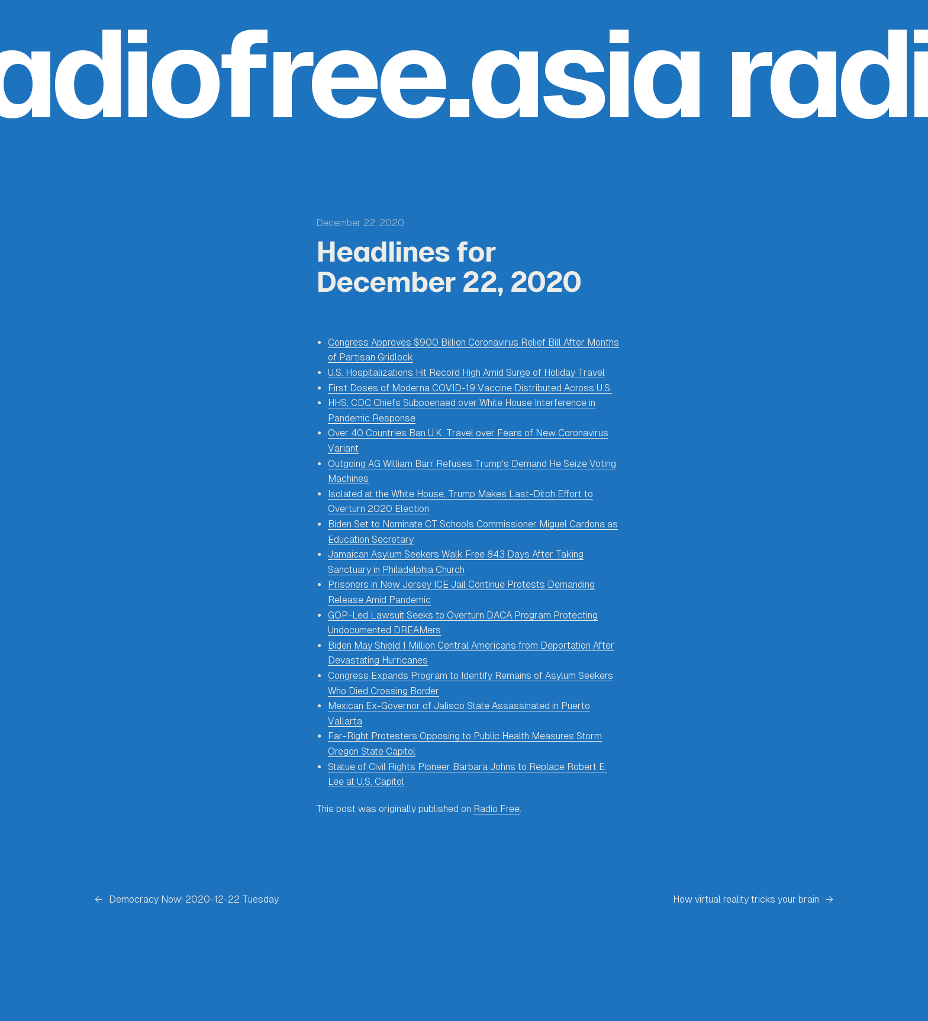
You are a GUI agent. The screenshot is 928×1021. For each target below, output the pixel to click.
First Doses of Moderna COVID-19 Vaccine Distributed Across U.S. (470, 388)
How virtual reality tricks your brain (746, 899)
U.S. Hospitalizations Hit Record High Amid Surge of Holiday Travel (466, 372)
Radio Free (496, 808)
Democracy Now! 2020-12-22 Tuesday (194, 899)
